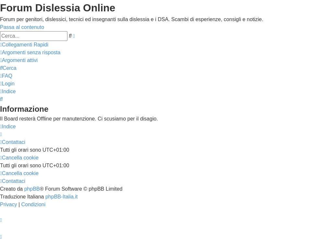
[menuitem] (30, 52)
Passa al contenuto (22, 27)
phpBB (32, 189)
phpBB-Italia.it (61, 196)
